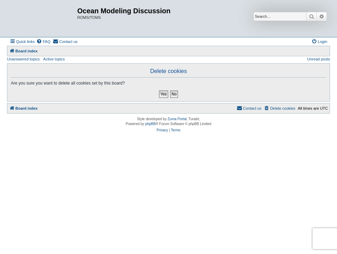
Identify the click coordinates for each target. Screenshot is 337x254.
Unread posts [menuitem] (318, 59)
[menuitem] (43, 41)
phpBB (150, 124)
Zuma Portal (176, 119)
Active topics (54, 59)
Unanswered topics (23, 59)
